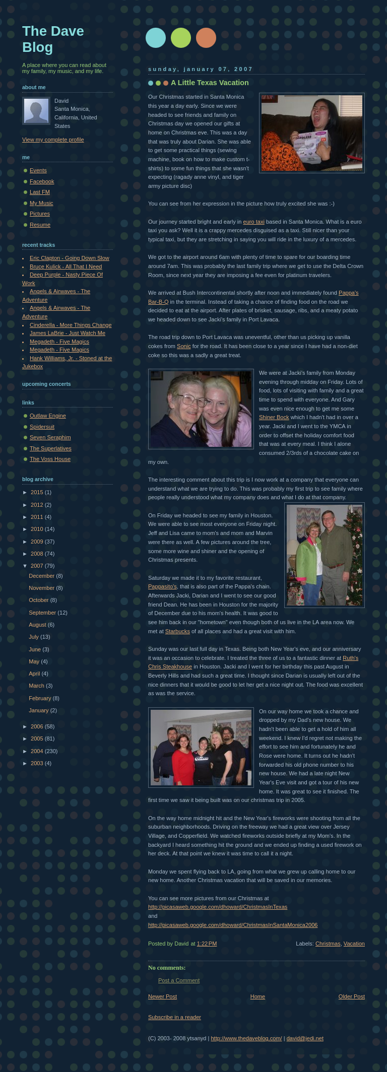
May (35, 661)
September (43, 613)
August (38, 625)
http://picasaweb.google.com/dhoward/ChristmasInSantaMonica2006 (233, 925)
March (37, 686)
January (39, 710)
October (39, 600)
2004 (38, 751)
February (40, 698)
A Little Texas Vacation (210, 83)
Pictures (40, 214)
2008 (38, 554)
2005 (38, 738)
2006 (38, 726)
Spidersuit (42, 427)
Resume (40, 225)
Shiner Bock (274, 417)
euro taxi (254, 222)
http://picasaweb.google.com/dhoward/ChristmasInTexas (217, 907)
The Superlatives (51, 448)
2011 (38, 517)
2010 (38, 529)
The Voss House (50, 459)
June (35, 649)
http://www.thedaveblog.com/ (246, 1038)
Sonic (184, 346)
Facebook (42, 181)
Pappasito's (162, 586)
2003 (38, 763)
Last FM (40, 192)
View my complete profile (53, 140)
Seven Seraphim (50, 437)
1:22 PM (207, 944)
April (35, 674)
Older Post (352, 996)
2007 (38, 566)
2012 (38, 505)
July (34, 637)
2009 (38, 542)
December (42, 576)
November (42, 588)
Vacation (354, 944)
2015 (38, 492)
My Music (41, 203)
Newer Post (162, 996)
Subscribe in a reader (174, 1017)
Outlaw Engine (48, 416)
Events (38, 170)
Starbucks (177, 631)
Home (257, 996)
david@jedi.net (305, 1038)
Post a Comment (179, 980)
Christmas (328, 944)
